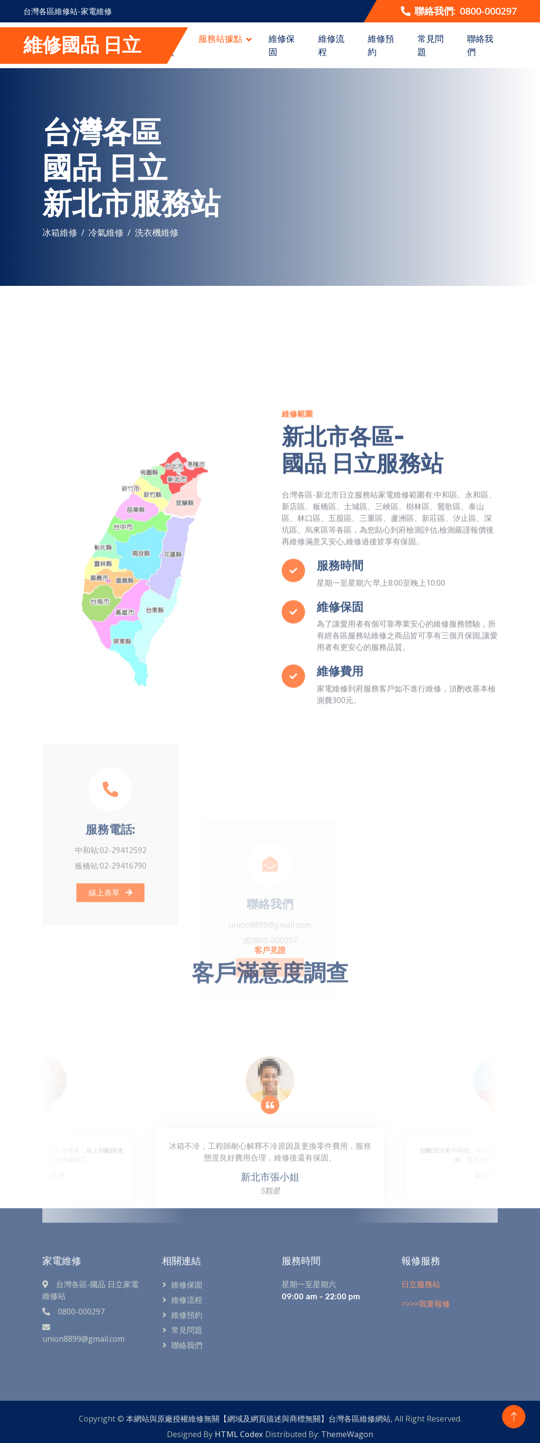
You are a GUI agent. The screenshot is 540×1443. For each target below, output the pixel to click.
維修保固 (282, 45)
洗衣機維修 (157, 232)
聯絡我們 (480, 45)
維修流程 (331, 45)
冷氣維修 (106, 232)
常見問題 (430, 45)
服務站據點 (220, 38)
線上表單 (110, 967)
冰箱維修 (59, 232)
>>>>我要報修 (425, 1303)
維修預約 (381, 45)
